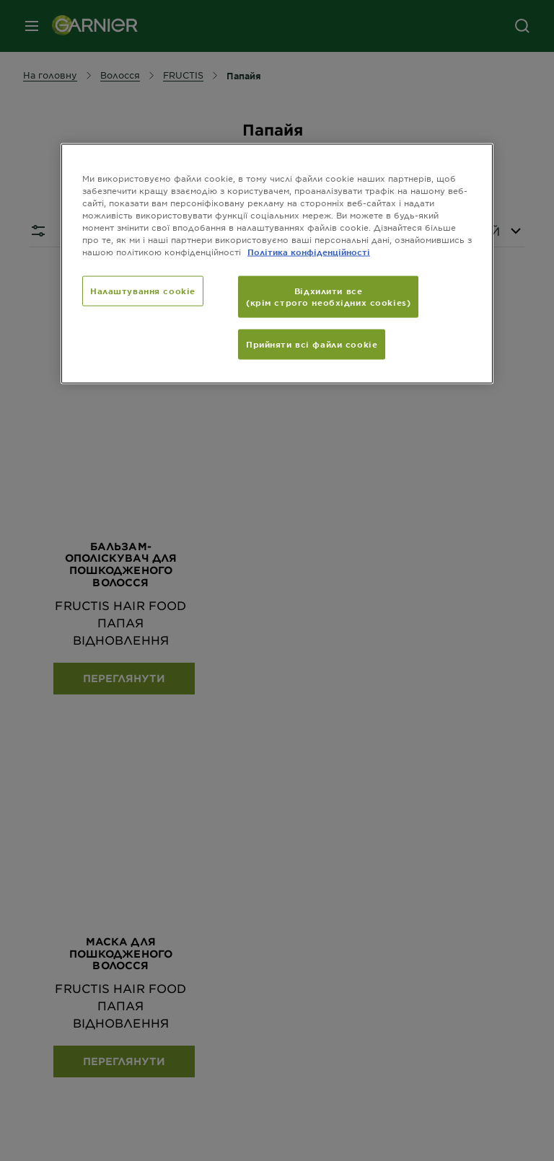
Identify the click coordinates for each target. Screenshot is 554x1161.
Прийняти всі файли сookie (311, 343)
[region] (277, 263)
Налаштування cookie (142, 290)
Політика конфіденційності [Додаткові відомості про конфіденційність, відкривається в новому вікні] (308, 251)
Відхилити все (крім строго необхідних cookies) (328, 295)
